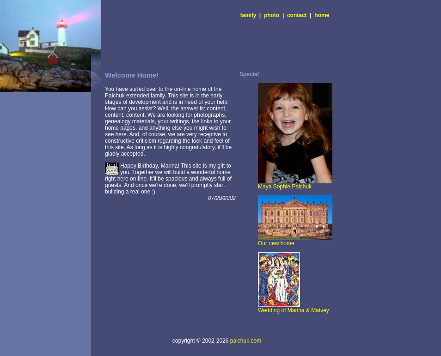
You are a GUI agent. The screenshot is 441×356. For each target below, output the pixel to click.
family (248, 15)
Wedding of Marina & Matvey (293, 308)
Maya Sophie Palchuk (295, 184)
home (321, 15)
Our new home (295, 241)
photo (271, 15)
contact (297, 15)
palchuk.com (245, 341)
